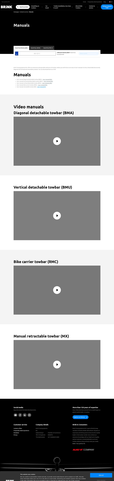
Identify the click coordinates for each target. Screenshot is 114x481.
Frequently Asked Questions (21, 430)
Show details (81, 478)
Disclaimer (16, 432)
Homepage (16, 12)
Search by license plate (21, 48)
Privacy (15, 435)
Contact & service (93, 7)
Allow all (101, 465)
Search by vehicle (35, 48)
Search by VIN (48, 48)
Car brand (47, 7)
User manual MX (41, 86)
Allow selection (101, 470)
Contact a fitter (18, 428)
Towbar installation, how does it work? (63, 7)
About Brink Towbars (81, 7)
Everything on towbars (36, 7)
